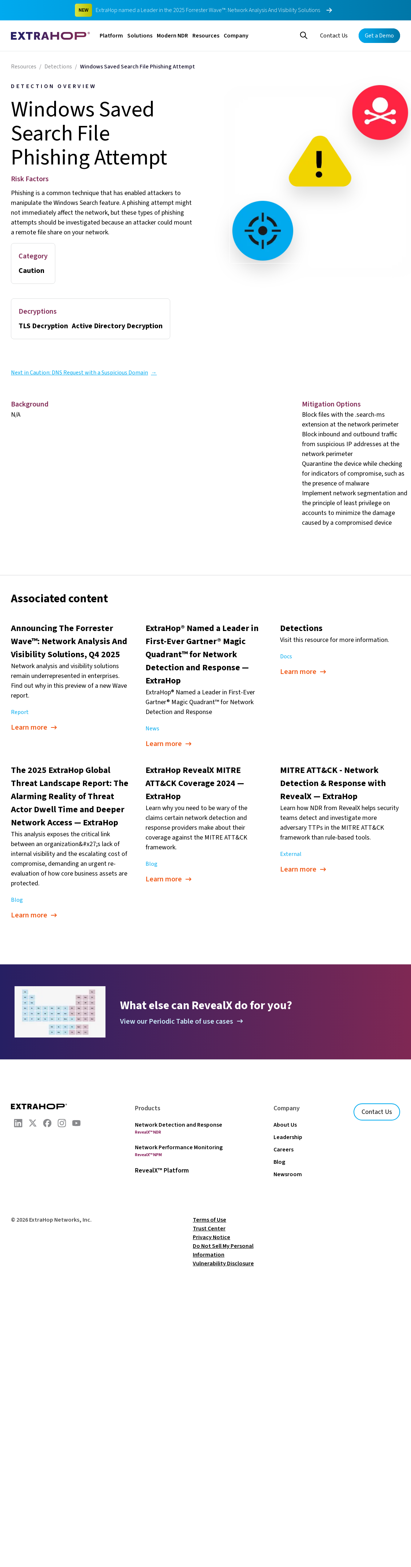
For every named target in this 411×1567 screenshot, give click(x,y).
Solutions (139, 36)
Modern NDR (172, 36)
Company (236, 36)
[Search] (303, 34)
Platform (111, 36)
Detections (58, 67)
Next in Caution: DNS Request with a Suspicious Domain (84, 372)
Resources (205, 36)
